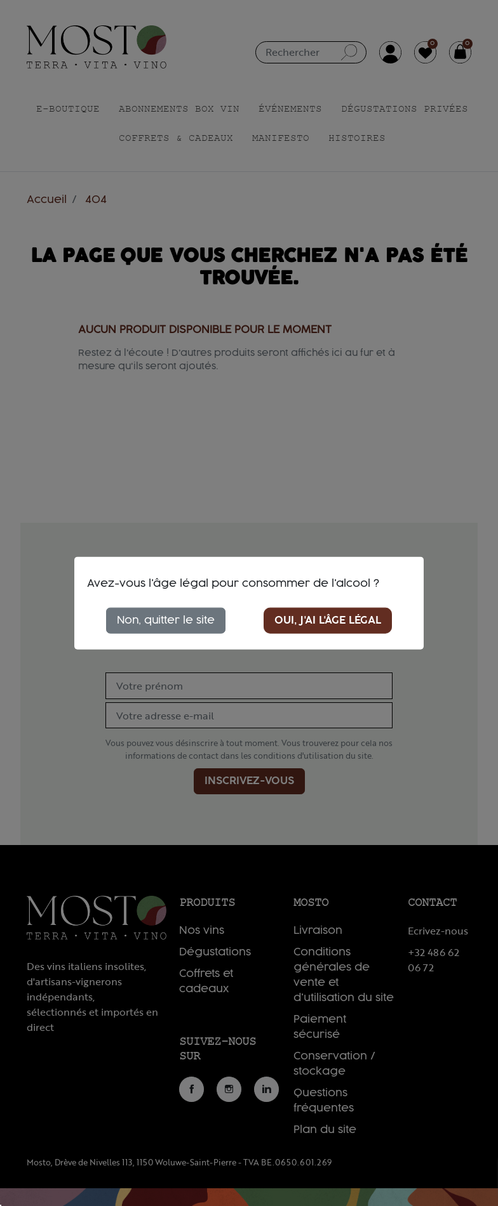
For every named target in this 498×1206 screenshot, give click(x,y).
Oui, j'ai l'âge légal (327, 620)
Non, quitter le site (166, 620)
